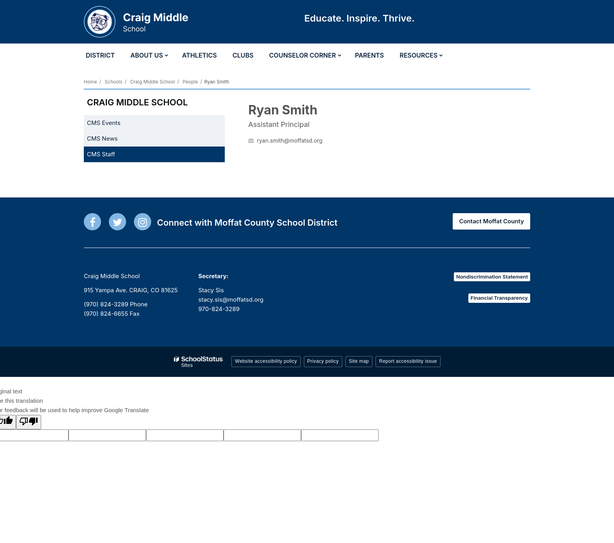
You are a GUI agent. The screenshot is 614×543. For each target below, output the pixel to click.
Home (90, 82)
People (190, 82)
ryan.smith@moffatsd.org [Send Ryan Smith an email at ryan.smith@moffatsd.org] (289, 140)
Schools (113, 82)
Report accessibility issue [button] (408, 361)
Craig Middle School (152, 82)
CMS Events (104, 123)
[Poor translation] (28, 422)
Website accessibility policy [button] (266, 361)
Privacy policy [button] (323, 361)
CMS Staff (101, 154)
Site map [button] (359, 361)
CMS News (102, 138)
